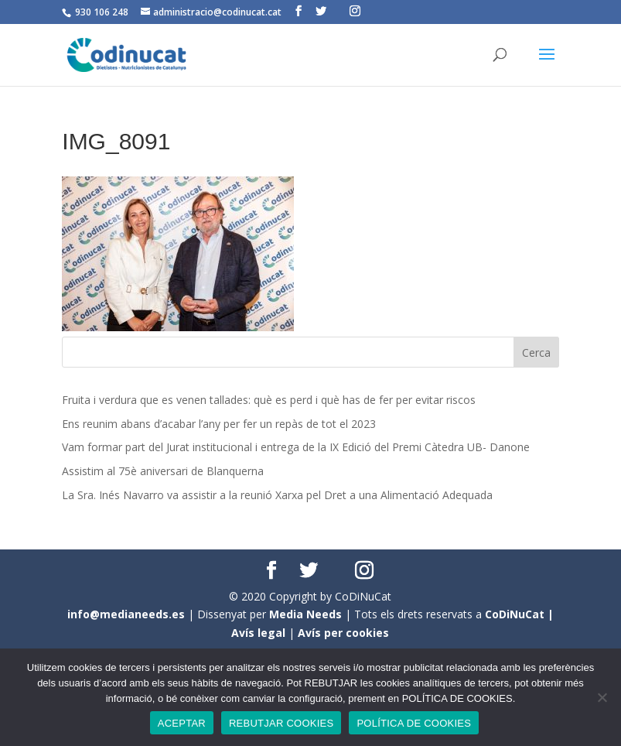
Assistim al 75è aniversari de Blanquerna (163, 471)
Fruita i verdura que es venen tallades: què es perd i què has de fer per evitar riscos (269, 399)
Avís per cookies (343, 632)
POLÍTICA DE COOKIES (414, 723)
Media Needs (305, 614)
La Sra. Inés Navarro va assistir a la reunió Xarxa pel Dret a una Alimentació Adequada (277, 495)
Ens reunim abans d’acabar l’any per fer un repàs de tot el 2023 (219, 423)
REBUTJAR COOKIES (281, 723)
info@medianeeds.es (126, 614)
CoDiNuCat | (519, 614)
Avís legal (258, 632)
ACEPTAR (182, 723)
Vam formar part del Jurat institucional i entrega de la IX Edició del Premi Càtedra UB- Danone (296, 447)
